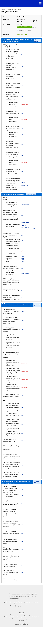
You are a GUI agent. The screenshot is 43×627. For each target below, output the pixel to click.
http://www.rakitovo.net (22, 17)
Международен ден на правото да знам (22, 615)
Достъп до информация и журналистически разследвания (21, 617)
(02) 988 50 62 (13, 596)
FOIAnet (21, 620)
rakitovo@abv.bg (21, 19)
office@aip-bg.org (14, 598)
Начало (3, 9)
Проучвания (10, 9)
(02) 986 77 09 (32, 596)
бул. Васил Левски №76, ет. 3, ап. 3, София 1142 (23, 594)
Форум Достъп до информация (21, 619)
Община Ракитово (9, 11)
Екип (11, 606)
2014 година (18, 9)
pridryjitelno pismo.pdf (25, 30)
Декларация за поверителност (24, 606)
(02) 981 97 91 (22, 596)
